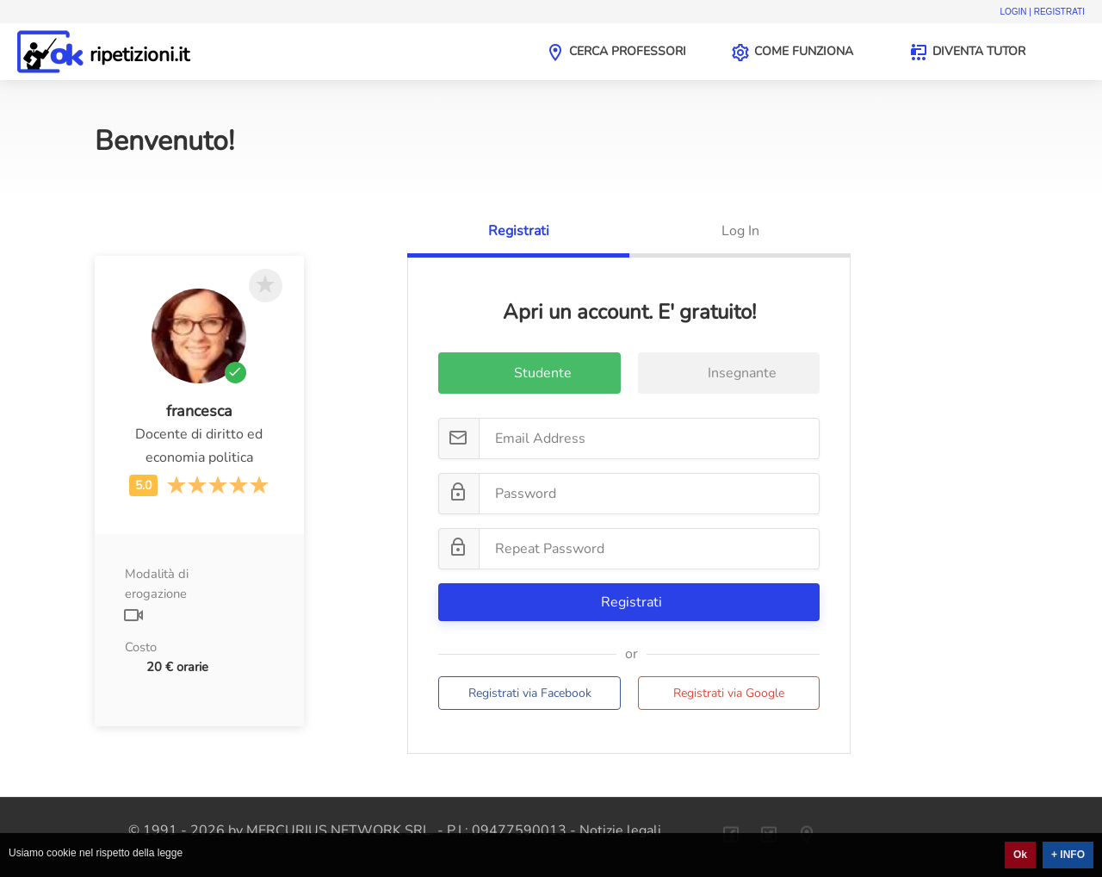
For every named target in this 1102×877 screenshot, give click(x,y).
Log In (740, 230)
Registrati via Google (728, 693)
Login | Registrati (1042, 11)
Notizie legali (620, 830)
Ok (1020, 855)
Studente (530, 375)
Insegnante (729, 375)
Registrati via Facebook (529, 693)
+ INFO (1068, 855)
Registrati (518, 230)
